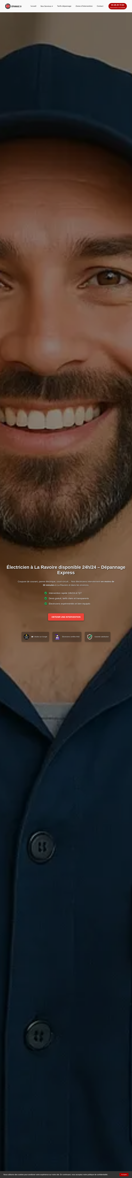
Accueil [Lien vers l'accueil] (33, 6)
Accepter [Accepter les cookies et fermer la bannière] (124, 1174)
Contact (100, 6)
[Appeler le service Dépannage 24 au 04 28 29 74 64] (117, 6)
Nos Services (46, 6)
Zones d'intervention (84, 6)
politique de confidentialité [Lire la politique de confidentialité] (97, 1175)
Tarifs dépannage (64, 6)
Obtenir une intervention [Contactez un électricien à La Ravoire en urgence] (65, 617)
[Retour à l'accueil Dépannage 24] (17, 6)
